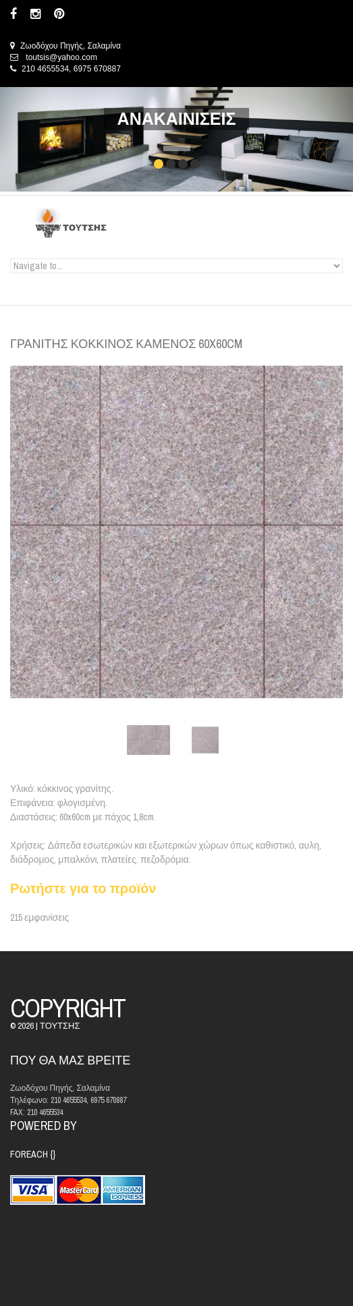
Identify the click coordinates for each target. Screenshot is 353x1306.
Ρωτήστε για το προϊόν (83, 888)
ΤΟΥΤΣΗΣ (60, 1025)
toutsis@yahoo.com (61, 57)
